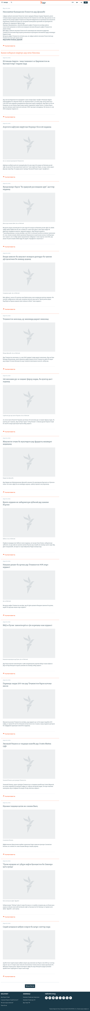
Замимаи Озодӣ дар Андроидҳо (31, 997)
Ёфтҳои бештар (30, 986)
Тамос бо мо (4, 1005)
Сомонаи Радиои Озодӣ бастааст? (9, 1000)
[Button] (9, 46)
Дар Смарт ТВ (26, 1002)
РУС (73, 2)
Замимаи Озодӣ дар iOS (29, 1000)
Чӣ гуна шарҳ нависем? (7, 1002)
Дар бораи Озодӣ (5, 997)
